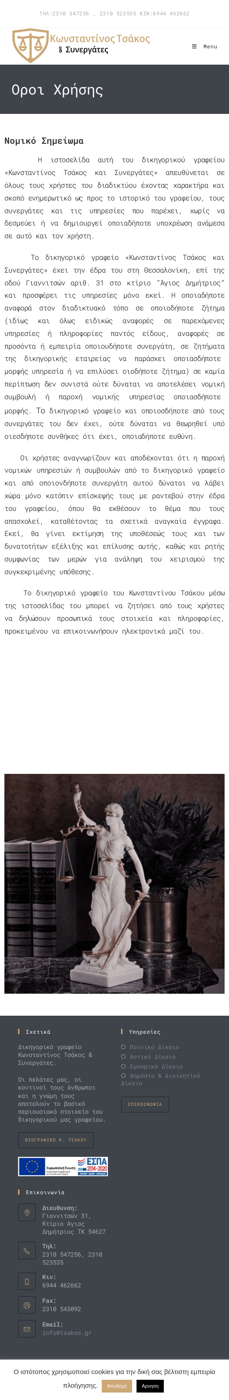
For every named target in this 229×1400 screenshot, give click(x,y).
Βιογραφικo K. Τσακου (56, 1140)
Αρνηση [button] (150, 1386)
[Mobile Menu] (205, 46)
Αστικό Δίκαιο (153, 1057)
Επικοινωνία (145, 1104)
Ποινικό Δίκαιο (154, 1047)
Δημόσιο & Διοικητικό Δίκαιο (160, 1079)
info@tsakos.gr (67, 1332)
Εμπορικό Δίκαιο (156, 1066)
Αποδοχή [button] (117, 1386)
